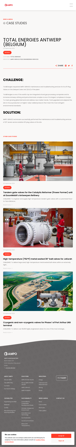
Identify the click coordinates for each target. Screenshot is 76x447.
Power (40, 390)
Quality (6, 408)
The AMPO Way (8, 383)
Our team (7, 386)
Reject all (61, 441)
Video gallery (42, 411)
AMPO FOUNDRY (26, 390)
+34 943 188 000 (10, 368)
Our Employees (25, 418)
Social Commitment (27, 421)
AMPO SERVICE (25, 387)
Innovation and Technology (26, 414)
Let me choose (9, 442)
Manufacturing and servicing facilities (10, 411)
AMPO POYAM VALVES (27, 380)
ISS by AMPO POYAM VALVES (27, 383)
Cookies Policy (40, 440)
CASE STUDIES (16, 23)
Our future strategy (9, 389)
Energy (41, 380)
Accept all (61, 436)
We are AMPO (8, 380)
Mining (41, 387)
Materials (7, 405)
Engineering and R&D (10, 402)
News (40, 402)
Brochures (42, 408)
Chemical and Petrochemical (43, 383)
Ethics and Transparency (25, 424)
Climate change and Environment (27, 409)
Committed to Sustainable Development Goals (27, 403)
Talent (61, 378)
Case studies (43, 405)
